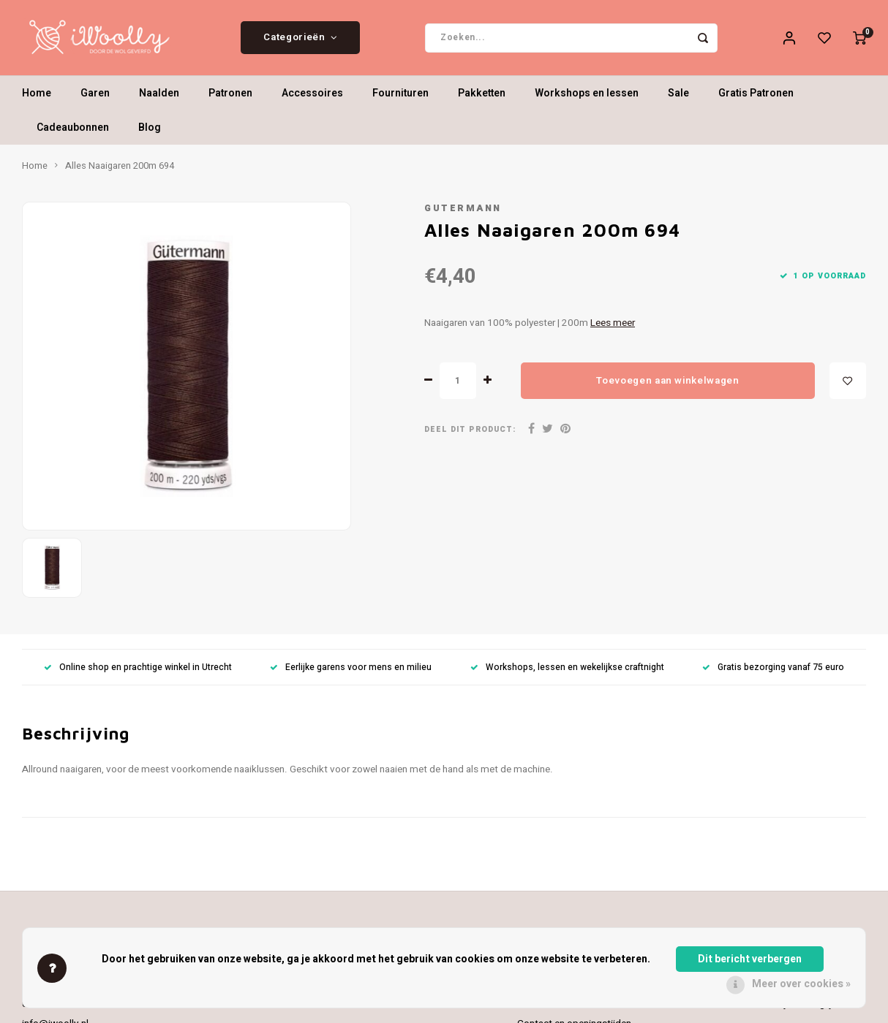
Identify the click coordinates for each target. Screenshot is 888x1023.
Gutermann (463, 213)
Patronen (230, 98)
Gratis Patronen (756, 98)
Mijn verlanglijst (807, 1008)
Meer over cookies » (801, 984)
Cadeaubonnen (73, 132)
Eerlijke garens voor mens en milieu (351, 672)
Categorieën (300, 40)
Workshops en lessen (587, 98)
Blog (149, 132)
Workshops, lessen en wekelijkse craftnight (567, 672)
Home (36, 98)
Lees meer (612, 328)
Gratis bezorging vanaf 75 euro (773, 672)
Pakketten (481, 98)
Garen (95, 98)
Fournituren (400, 98)
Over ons (536, 1008)
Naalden (159, 98)
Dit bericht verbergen (750, 959)
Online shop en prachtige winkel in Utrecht (138, 672)
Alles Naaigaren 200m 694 (119, 171)
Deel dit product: (470, 434)
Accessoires (312, 98)
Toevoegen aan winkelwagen (668, 385)
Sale (678, 98)
